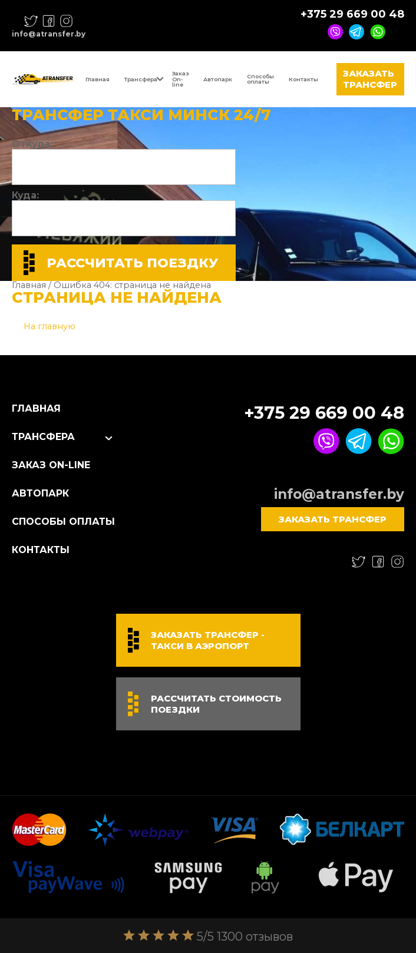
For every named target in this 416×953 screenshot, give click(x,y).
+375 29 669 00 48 (352, 14)
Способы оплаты (260, 79)
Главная (97, 79)
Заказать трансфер (370, 79)
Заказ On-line (180, 79)
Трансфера (140, 79)
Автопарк (217, 79)
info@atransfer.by (48, 34)
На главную (49, 326)
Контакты (303, 79)
